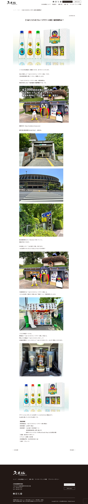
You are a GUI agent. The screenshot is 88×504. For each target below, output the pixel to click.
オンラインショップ (67, 1)
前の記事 (16, 450)
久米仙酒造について (46, 4)
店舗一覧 (60, 4)
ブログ (18, 10)
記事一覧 (66, 4)
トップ (14, 10)
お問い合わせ (77, 1)
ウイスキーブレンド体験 (75, 4)
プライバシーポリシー (53, 479)
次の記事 (72, 450)
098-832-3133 (19, 487)
